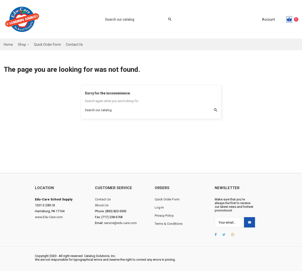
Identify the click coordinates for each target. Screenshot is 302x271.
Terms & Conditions (168, 224)
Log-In (159, 207)
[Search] (135, 19)
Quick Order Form (167, 199)
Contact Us (103, 199)
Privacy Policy (164, 215)
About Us (101, 205)
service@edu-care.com (120, 223)
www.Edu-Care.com (49, 217)
